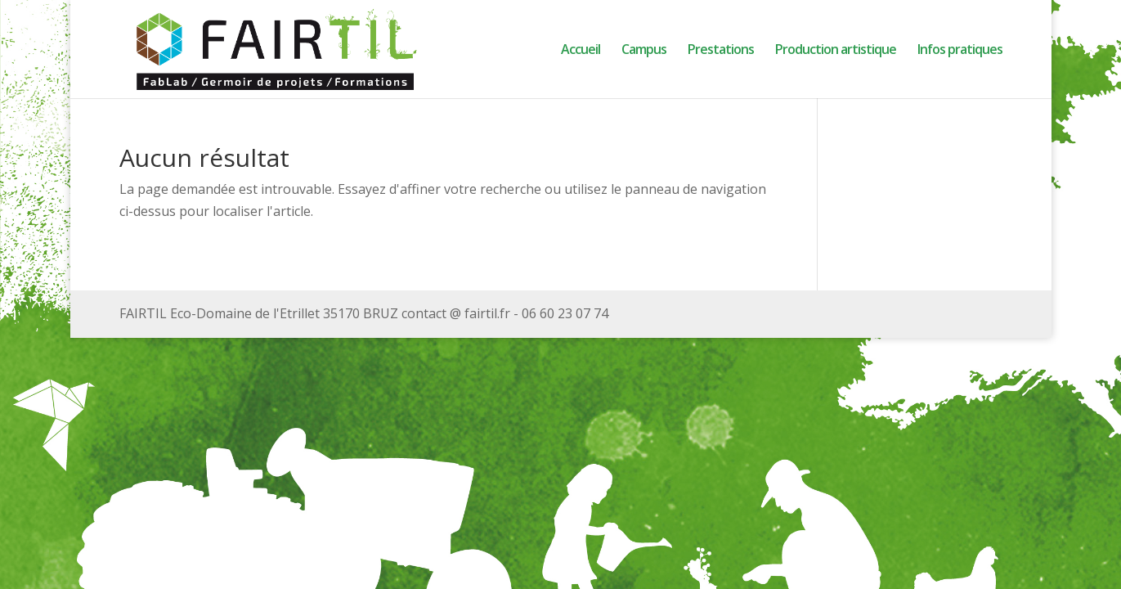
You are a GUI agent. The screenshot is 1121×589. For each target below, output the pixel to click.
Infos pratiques (959, 50)
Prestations (721, 50)
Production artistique (835, 50)
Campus (643, 50)
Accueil (580, 50)
